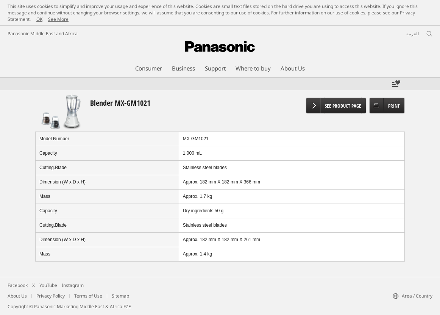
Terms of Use (88, 296)
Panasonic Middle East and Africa (43, 33)
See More (58, 19)
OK (39, 19)
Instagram (73, 285)
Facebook (18, 285)
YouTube (48, 285)
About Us (17, 296)
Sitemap (120, 296)
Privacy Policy (50, 296)
